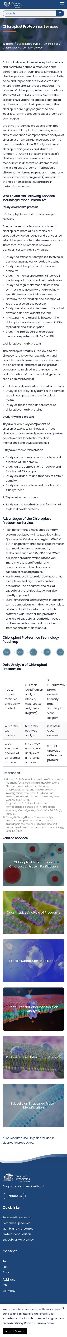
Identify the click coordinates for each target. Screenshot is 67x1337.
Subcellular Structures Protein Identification (33, 1105)
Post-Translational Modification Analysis (33, 1009)
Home (9, 44)
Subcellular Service (28, 44)
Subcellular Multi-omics (18, 1240)
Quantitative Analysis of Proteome (33, 912)
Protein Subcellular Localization (33, 961)
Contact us (14, 1196)
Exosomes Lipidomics (16, 1223)
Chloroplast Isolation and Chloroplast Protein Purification (33, 864)
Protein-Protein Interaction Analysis (33, 1057)
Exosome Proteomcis (17, 1217)
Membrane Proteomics (18, 1229)
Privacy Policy (45, 1323)
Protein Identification (17, 1234)
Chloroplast (51, 44)
